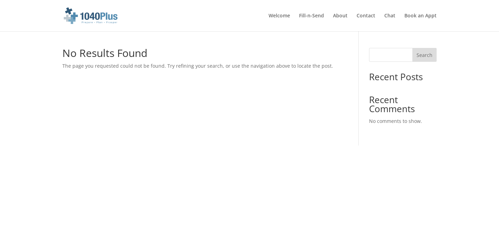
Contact (366, 16)
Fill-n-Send (311, 16)
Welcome (279, 16)
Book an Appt (420, 16)
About (340, 16)
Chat (389, 16)
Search (424, 55)
